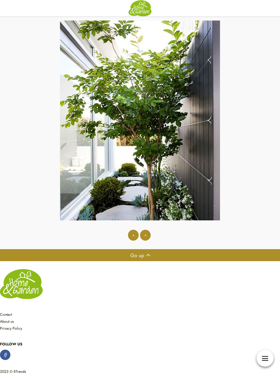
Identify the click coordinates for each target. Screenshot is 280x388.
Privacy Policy (11, 328)
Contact (6, 314)
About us (7, 321)
